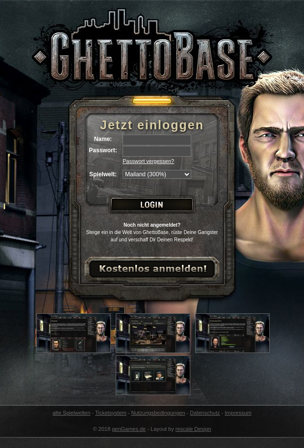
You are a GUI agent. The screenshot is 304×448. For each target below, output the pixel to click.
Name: (103, 139)
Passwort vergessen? (148, 161)
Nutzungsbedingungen (158, 413)
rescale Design (193, 429)
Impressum (238, 413)
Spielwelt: (103, 174)
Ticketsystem (111, 413)
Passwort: (103, 150)
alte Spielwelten (71, 413)
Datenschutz (205, 413)
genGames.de (129, 429)
